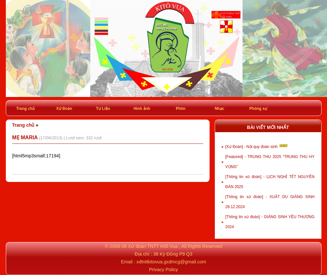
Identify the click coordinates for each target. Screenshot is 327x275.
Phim (180, 108)
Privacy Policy (163, 269)
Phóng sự (258, 108)
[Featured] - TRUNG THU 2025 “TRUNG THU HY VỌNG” (270, 161)
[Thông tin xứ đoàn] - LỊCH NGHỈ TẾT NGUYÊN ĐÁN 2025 (270, 182)
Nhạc (219, 108)
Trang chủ (25, 108)
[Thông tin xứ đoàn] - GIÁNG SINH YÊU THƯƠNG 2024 (270, 222)
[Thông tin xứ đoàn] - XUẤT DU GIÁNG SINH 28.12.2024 (270, 202)
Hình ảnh (142, 108)
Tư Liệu (103, 108)
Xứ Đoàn (64, 108)
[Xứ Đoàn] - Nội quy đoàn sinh (257, 146)
